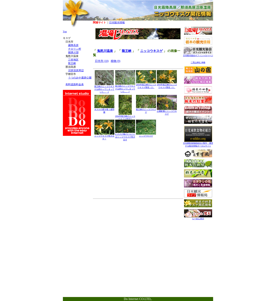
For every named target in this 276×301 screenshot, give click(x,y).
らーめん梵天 (198, 218)
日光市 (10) (102, 61)
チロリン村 (74, 48)
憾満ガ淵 (73, 52)
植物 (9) (115, 61)
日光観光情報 (117, 22)
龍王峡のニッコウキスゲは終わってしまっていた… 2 (104, 88)
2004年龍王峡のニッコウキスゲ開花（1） (167, 84)
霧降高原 (73, 45)
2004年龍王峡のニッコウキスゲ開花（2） (146, 84)
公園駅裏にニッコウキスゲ (167, 111)
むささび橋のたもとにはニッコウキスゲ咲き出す (125, 136)
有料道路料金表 (74, 84)
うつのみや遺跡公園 (80, 77)
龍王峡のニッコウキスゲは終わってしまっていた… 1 (125, 88)
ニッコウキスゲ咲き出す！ (104, 136)
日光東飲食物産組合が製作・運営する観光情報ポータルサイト (198, 143)
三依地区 (73, 59)
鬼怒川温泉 (105, 51)
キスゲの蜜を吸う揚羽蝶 (104, 109)
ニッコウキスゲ (151, 51)
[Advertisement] (198, 247)
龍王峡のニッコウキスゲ (146, 109)
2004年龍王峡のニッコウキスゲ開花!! (125, 116)
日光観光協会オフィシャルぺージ (198, 54)
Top (65, 31)
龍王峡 (126, 51)
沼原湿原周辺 (76, 70)
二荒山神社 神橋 (198, 62)
